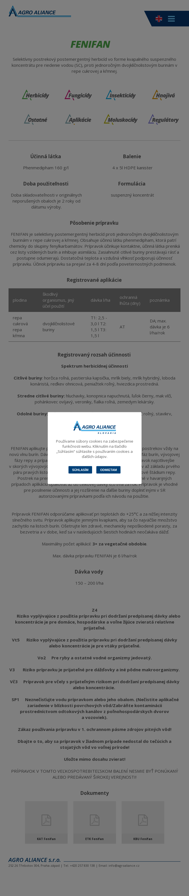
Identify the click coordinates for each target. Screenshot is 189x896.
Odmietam (108, 469)
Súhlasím (80, 469)
